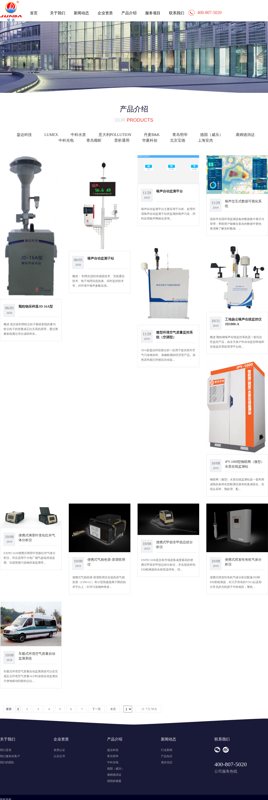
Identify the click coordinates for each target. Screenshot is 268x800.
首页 (34, 13)
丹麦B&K (152, 135)
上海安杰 (205, 140)
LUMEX (51, 135)
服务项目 (152, 13)
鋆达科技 (24, 135)
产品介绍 (129, 13)
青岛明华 (180, 135)
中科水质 (78, 135)
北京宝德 (177, 140)
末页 (113, 709)
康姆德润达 (245, 135)
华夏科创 (149, 140)
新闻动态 (81, 13)
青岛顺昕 (94, 140)
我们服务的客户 (10, 756)
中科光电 (66, 140)
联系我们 (176, 13)
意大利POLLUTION (115, 135)
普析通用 (121, 140)
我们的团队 (7, 762)
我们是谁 (5, 750)
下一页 (96, 709)
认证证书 (59, 756)
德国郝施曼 (114, 781)
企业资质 (105, 13)
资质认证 (59, 750)
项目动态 (166, 762)
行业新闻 (166, 750)
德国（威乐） (211, 135)
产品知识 (166, 756)
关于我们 (57, 13)
